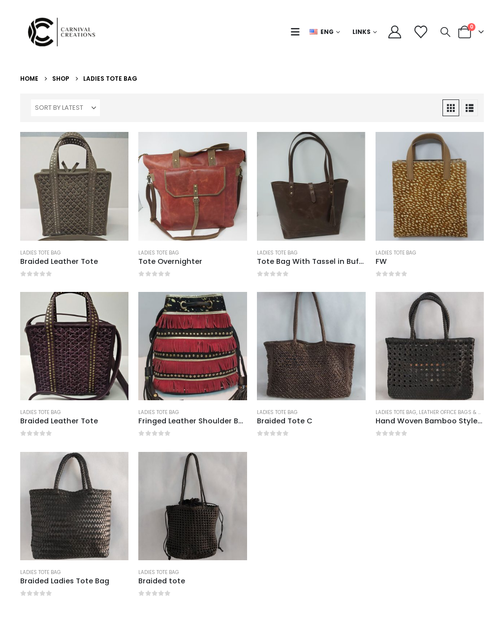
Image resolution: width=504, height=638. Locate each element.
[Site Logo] (64, 32)
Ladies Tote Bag (40, 252)
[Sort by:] (65, 107)
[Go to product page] (74, 186)
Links (361, 32)
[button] (297, 32)
